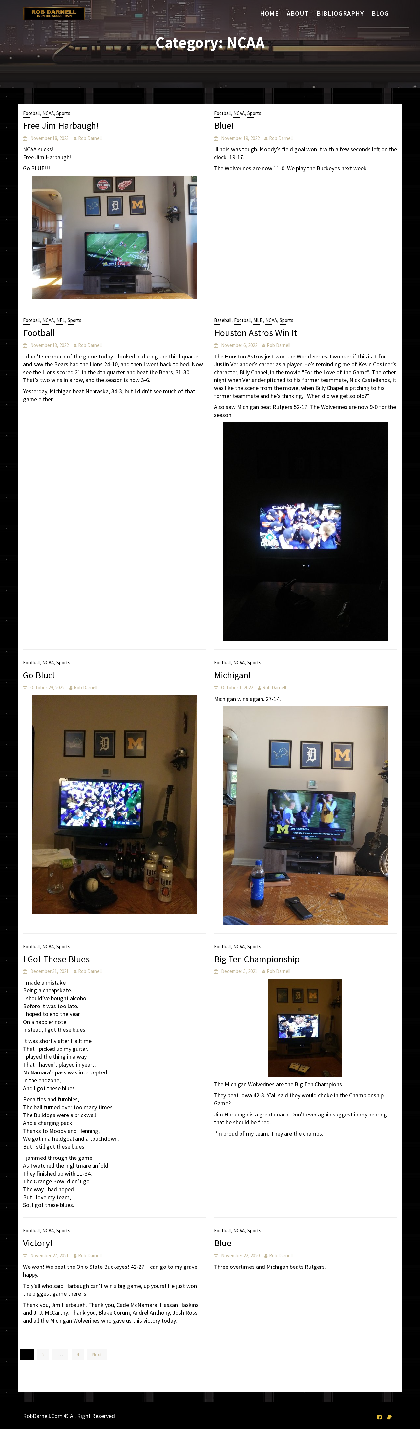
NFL (60, 320)
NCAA (48, 113)
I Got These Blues (56, 959)
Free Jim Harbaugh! (60, 125)
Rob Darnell (90, 138)
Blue (222, 1243)
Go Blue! (39, 675)
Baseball (222, 320)
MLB (258, 320)
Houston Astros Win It (255, 332)
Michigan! (232, 675)
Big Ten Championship (257, 959)
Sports (63, 113)
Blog (380, 13)
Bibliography (340, 13)
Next (97, 1355)
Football (31, 113)
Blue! (224, 125)
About (298, 13)
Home (269, 13)
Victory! (37, 1243)
